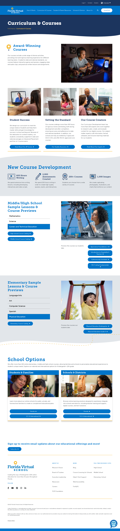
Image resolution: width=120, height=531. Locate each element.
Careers (96, 3)
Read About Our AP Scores (23, 147)
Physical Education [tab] (17, 317)
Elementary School (100, 477)
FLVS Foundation (57, 491)
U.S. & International (32, 416)
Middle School (98, 472)
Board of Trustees (58, 472)
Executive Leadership (59, 477)
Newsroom (55, 482)
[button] (84, 3)
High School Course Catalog (19, 233)
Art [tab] (10, 301)
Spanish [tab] (12, 311)
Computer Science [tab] (17, 306)
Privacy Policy (11, 520)
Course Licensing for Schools (82, 472)
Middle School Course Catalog (20, 239)
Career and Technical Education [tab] (23, 227)
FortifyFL (76, 486)
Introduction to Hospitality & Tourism (100, 253)
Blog (74, 467)
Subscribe (13, 449)
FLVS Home (11, 28)
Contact (90, 3)
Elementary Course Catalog (19, 323)
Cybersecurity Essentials (99, 259)
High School (98, 467)
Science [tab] (12, 221)
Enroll (106, 10)
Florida (32, 411)
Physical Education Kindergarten (96, 326)
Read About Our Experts (95, 147)
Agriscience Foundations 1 (99, 247)
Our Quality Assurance (59, 147)
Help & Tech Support (79, 477)
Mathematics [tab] (14, 216)
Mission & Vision (57, 467)
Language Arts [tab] (15, 295)
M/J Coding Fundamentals (100, 265)
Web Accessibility (78, 482)
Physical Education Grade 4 (97, 331)
